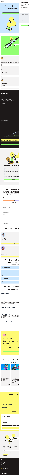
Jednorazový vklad (3, 104)
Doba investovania (3, 113)
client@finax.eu (5, 426)
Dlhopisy (24, 199)
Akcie (3, 199)
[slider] (2, 106)
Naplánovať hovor (14, 429)
